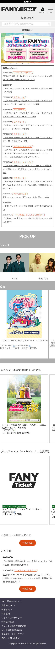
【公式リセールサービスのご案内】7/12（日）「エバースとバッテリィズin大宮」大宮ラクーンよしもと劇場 (27, 102)
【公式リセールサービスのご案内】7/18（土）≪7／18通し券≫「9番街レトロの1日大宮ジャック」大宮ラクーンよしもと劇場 (27, 169)
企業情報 (5, 609)
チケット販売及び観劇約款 (13, 626)
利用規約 (5, 613)
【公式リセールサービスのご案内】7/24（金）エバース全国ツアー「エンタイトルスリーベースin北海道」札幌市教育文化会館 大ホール (27, 185)
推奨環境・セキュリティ (12, 634)
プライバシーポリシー (11, 618)
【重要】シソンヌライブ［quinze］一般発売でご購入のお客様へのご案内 (27, 90)
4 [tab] (25, 63)
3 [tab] (19, 63)
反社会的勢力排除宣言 (11, 630)
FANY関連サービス (10, 601)
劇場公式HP (6, 605)
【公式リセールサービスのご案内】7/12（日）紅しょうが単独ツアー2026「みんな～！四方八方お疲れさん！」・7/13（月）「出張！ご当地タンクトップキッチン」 (27, 153)
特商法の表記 (7, 622)
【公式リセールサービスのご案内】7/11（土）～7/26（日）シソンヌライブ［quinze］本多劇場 (27, 127)
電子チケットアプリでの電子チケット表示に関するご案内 (26, 197)
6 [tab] (37, 63)
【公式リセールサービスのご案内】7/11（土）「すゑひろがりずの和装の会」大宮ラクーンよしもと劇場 (27, 115)
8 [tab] (49, 63)
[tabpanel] (27, 48)
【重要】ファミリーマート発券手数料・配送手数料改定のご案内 (27, 208)
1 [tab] (8, 63)
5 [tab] (31, 63)
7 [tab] (43, 63)
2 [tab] (13, 63)
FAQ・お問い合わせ (10, 638)
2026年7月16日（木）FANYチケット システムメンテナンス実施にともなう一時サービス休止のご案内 (27, 78)
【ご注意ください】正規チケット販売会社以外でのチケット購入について (27, 220)
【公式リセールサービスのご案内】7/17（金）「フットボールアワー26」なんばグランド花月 (27, 139)
